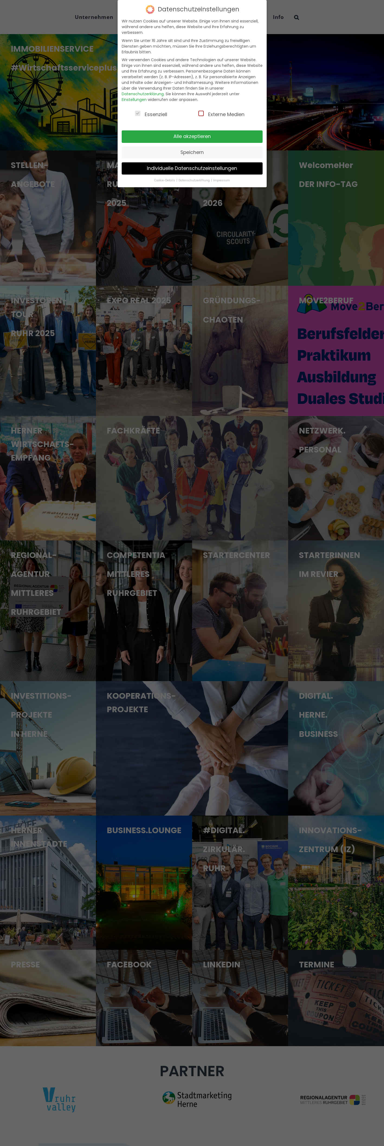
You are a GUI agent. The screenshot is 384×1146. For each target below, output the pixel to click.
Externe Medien (221, 114)
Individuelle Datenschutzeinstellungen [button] (192, 168)
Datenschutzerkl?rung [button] (195, 180)
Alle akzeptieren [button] (192, 136)
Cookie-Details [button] (165, 180)
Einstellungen (134, 99)
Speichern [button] (192, 152)
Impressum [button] (221, 180)
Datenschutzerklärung (143, 94)
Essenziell (151, 114)
